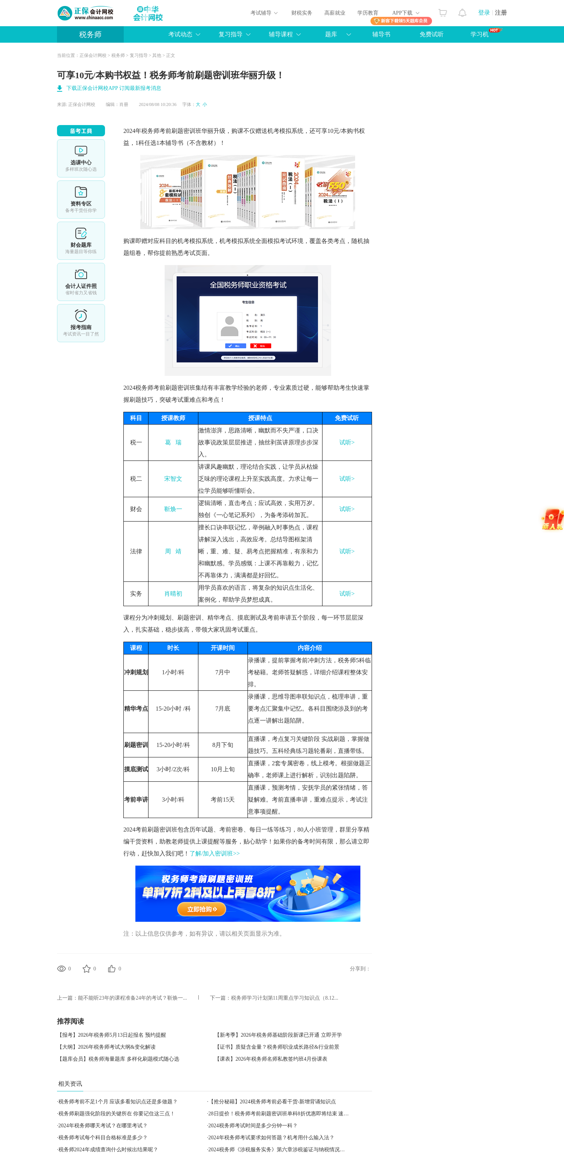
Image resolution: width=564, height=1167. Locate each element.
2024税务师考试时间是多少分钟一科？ (253, 1125)
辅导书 (381, 34)
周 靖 (173, 551)
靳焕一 (173, 509)
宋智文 (173, 478)
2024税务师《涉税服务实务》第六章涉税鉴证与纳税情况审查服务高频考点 (295, 1149)
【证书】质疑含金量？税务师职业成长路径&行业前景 (276, 1047)
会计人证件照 (81, 282)
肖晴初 (173, 593)
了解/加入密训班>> (214, 853)
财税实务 (301, 13)
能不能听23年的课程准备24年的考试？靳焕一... (132, 998)
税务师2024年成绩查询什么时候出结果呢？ (108, 1149)
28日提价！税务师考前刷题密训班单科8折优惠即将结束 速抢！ (281, 1113)
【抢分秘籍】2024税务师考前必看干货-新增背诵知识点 (272, 1101)
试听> (347, 442)
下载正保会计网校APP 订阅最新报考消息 (113, 88)
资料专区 (81, 199)
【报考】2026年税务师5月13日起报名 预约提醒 (111, 1035)
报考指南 (81, 323)
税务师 (90, 34)
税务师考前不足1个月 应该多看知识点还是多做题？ (118, 1101)
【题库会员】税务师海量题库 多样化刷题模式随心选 (118, 1059)
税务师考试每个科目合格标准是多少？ (103, 1137)
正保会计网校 (93, 55)
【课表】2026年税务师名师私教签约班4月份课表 (270, 1059)
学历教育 (367, 13)
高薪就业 (334, 13)
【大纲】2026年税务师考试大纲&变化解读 (106, 1047)
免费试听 (432, 34)
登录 (484, 12)
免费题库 (81, 240)
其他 (156, 55)
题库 (331, 34)
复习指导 (231, 34)
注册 (501, 12)
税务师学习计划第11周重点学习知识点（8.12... (284, 998)
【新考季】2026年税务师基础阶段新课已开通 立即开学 (278, 1035)
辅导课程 (281, 34)
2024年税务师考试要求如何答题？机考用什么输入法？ (271, 1137)
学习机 (486, 32)
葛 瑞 (173, 442)
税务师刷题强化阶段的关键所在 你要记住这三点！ (117, 1113)
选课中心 (81, 158)
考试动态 (180, 34)
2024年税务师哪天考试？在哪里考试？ (103, 1125)
